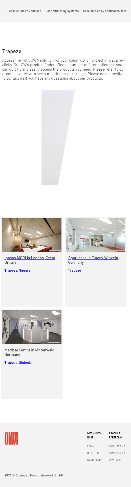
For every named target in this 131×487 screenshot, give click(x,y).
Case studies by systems (62, 11)
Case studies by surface (25, 11)
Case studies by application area (105, 11)
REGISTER (93, 453)
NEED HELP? (94, 460)
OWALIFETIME (117, 446)
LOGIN (90, 446)
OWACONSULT (117, 453)
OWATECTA (115, 460)
